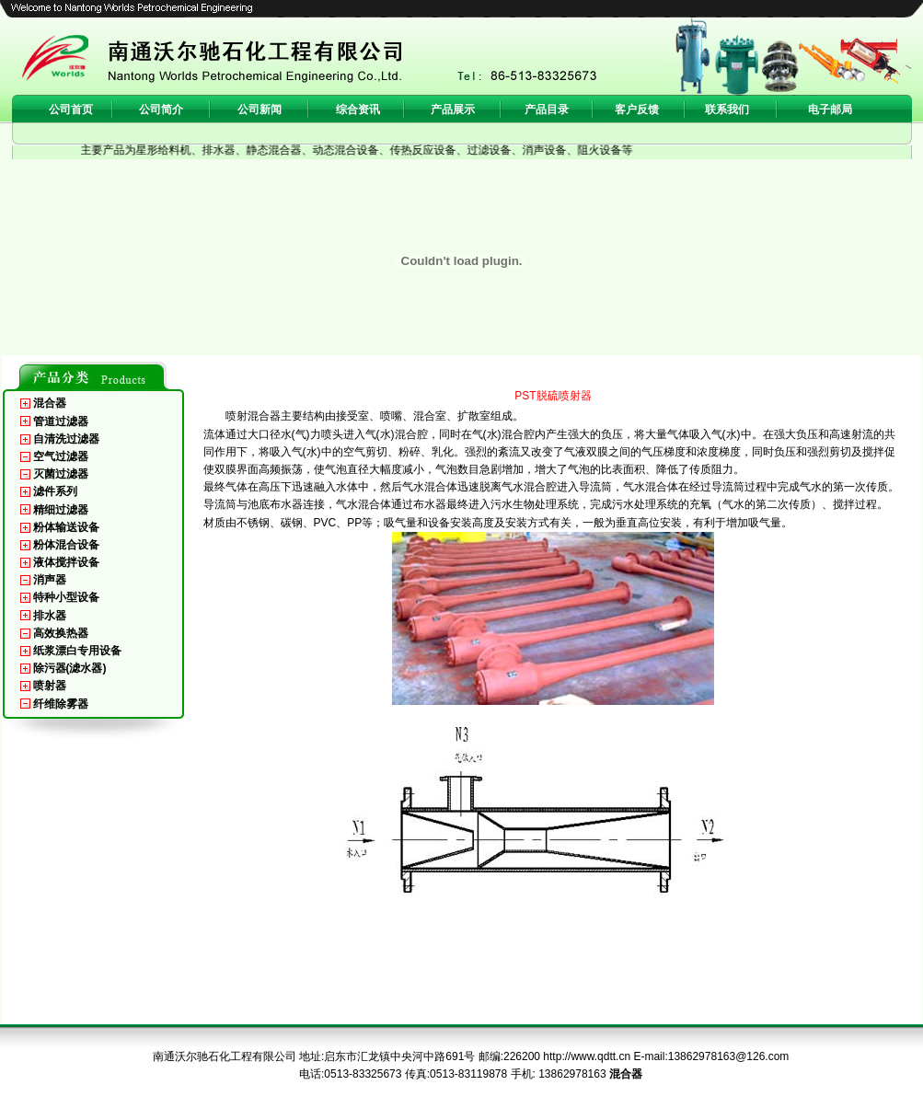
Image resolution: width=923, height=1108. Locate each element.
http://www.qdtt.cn (586, 1056)
